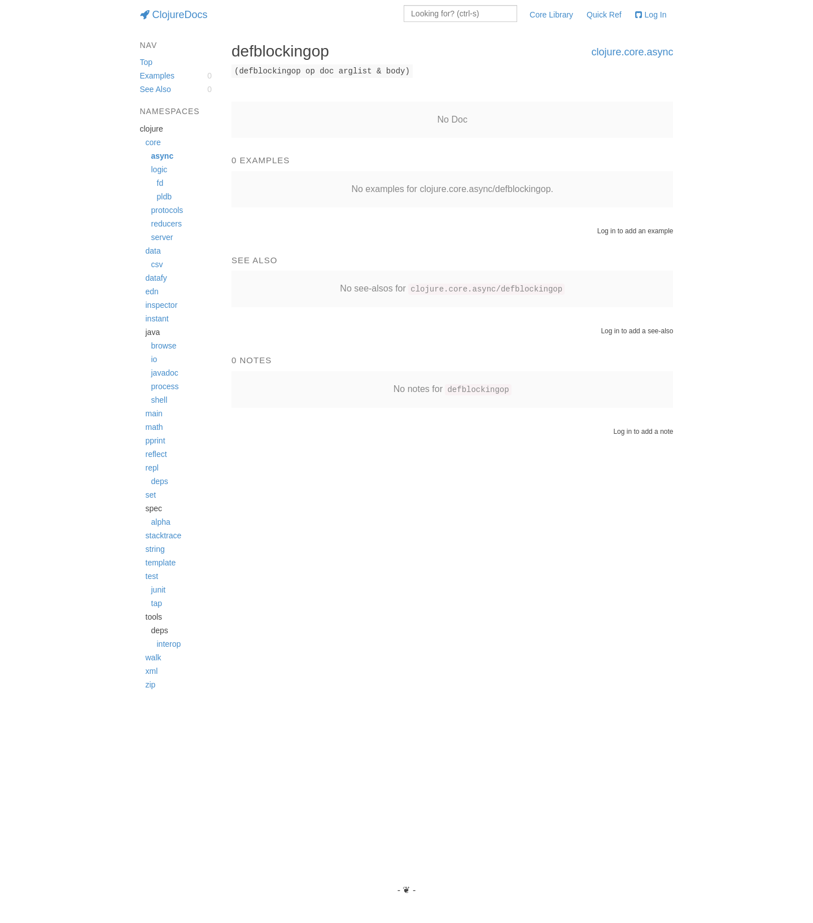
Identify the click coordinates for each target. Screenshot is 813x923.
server (162, 237)
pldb (164, 196)
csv (157, 264)
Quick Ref (604, 14)
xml (152, 671)
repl (152, 467)
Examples (157, 75)
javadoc (164, 372)
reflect (156, 454)
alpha (161, 521)
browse (164, 345)
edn (152, 291)
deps (159, 481)
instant (157, 318)
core (153, 142)
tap (156, 603)
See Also (155, 89)
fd (160, 183)
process (165, 386)
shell (159, 399)
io (154, 359)
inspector (162, 305)
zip (151, 684)
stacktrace (164, 535)
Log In (651, 14)
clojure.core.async (632, 52)
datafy (156, 277)
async (162, 155)
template (161, 562)
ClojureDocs (174, 14)
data (153, 250)
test (152, 576)
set (151, 494)
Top (146, 62)
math (154, 427)
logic (159, 169)
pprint (155, 440)
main (154, 413)
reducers (166, 223)
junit (158, 589)
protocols (167, 210)
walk (153, 657)
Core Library (551, 14)
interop (169, 643)
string (155, 549)
